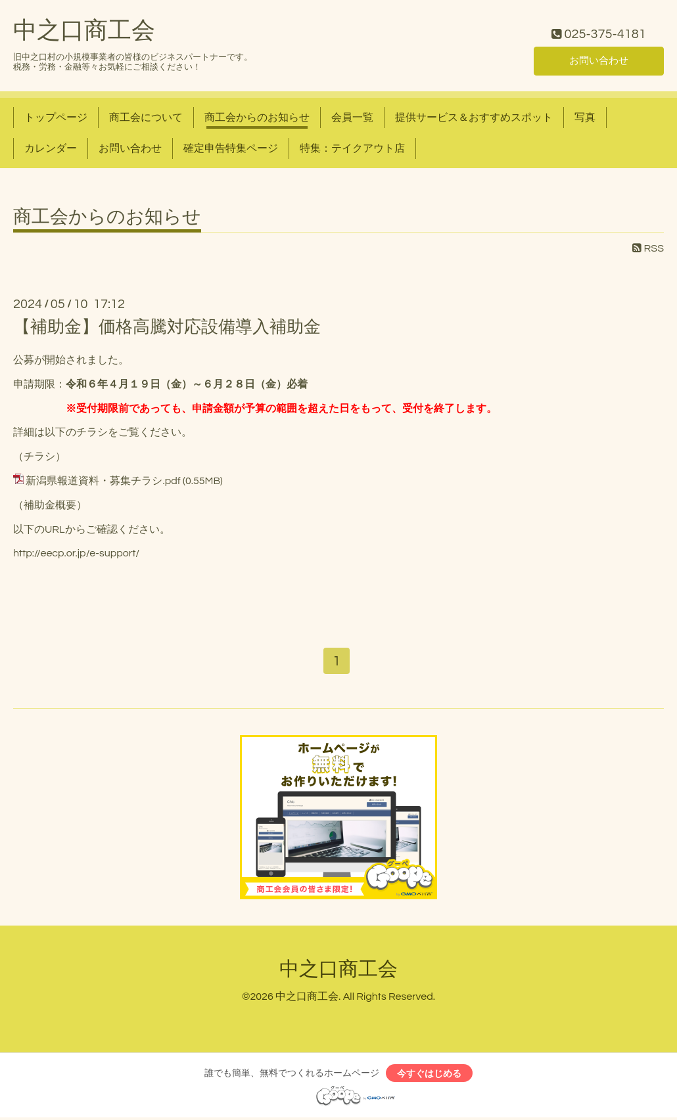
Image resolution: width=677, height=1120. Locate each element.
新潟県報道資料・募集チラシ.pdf (103, 481)
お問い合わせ (598, 60)
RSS (648, 248)
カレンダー (50, 148)
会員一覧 (352, 117)
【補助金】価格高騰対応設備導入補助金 (167, 327)
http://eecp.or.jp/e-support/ (76, 553)
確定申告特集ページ (230, 148)
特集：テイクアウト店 (352, 148)
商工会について (146, 117)
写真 (584, 117)
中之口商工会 (84, 30)
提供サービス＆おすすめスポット (474, 117)
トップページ (55, 117)
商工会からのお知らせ (257, 117)
